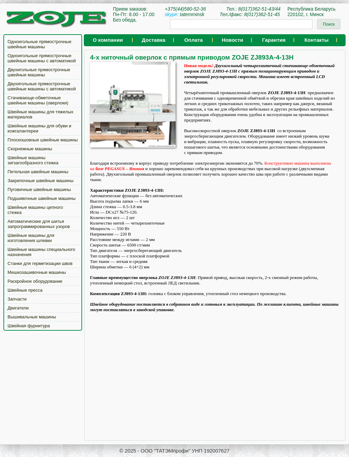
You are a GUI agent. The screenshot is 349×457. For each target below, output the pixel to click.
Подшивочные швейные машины (42, 198)
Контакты (317, 40)
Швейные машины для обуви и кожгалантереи (39, 128)
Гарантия (274, 40)
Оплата (193, 40)
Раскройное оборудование (35, 281)
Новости (232, 40)
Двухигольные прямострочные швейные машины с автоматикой (42, 86)
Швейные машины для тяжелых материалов (40, 114)
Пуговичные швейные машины (39, 189)
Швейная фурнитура (29, 325)
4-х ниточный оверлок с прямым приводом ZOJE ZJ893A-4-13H (192, 57)
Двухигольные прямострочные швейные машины (39, 72)
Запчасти (17, 299)
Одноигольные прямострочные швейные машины (40, 44)
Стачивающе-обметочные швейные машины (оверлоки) (38, 100)
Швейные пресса (25, 290)
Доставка (153, 40)
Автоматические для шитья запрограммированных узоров (39, 224)
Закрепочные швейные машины (41, 180)
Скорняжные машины (30, 148)
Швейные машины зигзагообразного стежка (33, 160)
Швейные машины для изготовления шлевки (31, 238)
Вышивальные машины (32, 316)
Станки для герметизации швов (40, 263)
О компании (108, 40)
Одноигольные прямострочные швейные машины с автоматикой (42, 58)
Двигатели (18, 307)
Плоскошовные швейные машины (43, 139)
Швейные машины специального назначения (41, 252)
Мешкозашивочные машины (37, 272)
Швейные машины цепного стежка (35, 210)
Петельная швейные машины (38, 171)
